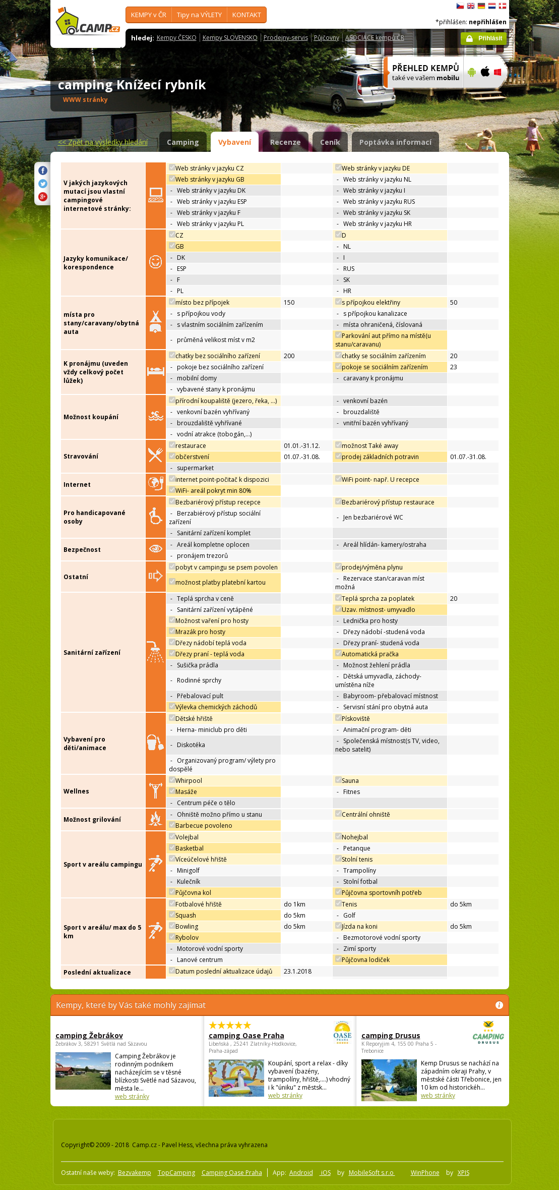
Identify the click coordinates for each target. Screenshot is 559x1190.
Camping (183, 142)
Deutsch (481, 6)
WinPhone (425, 1172)
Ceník (330, 142)
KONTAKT (246, 14)
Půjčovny (326, 37)
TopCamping (176, 1172)
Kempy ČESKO (177, 37)
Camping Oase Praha (232, 1172)
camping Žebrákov (89, 1035)
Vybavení (234, 142)
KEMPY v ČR (148, 14)
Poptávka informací (395, 142)
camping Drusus (405, 1035)
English (471, 6)
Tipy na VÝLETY (199, 14)
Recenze (285, 142)
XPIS (463, 1172)
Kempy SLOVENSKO (230, 37)
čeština (460, 6)
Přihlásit (490, 38)
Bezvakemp (134, 1172)
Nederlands (492, 6)
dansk (503, 6)
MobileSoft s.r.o (372, 1172)
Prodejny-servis (286, 37)
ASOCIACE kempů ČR (374, 37)
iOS (325, 1172)
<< (103, 142)
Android (301, 1172)
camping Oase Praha (252, 1035)
